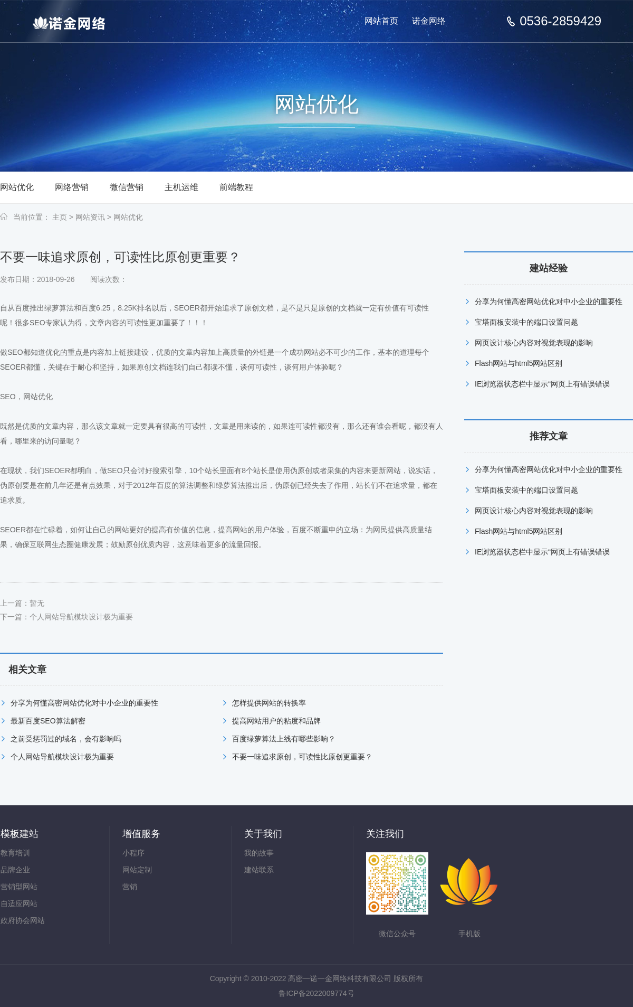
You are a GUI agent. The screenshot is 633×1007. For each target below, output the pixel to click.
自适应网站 (19, 903)
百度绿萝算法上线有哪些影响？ (283, 739)
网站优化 (17, 187)
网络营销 (72, 187)
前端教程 (236, 187)
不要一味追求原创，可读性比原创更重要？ (302, 756)
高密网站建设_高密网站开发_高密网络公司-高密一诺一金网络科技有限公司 (78, 22)
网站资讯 (90, 217)
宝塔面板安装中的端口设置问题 (526, 322)
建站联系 (259, 869)
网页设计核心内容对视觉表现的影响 (534, 342)
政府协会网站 (23, 920)
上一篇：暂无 (22, 603)
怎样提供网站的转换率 (269, 703)
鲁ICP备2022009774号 (316, 993)
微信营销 (126, 187)
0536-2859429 (560, 21)
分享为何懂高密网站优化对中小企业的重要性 (84, 703)
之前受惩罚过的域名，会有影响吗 (66, 739)
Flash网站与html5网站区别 (518, 363)
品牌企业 (15, 869)
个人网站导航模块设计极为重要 (62, 756)
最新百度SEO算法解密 (48, 721)
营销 (129, 886)
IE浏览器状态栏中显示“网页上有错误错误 (542, 384)
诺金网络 (429, 20)
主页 (59, 217)
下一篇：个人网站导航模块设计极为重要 (66, 617)
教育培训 (15, 853)
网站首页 (381, 20)
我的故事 (259, 853)
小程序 (133, 853)
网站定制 (137, 869)
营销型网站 (19, 886)
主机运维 (181, 187)
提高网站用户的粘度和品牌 (276, 721)
